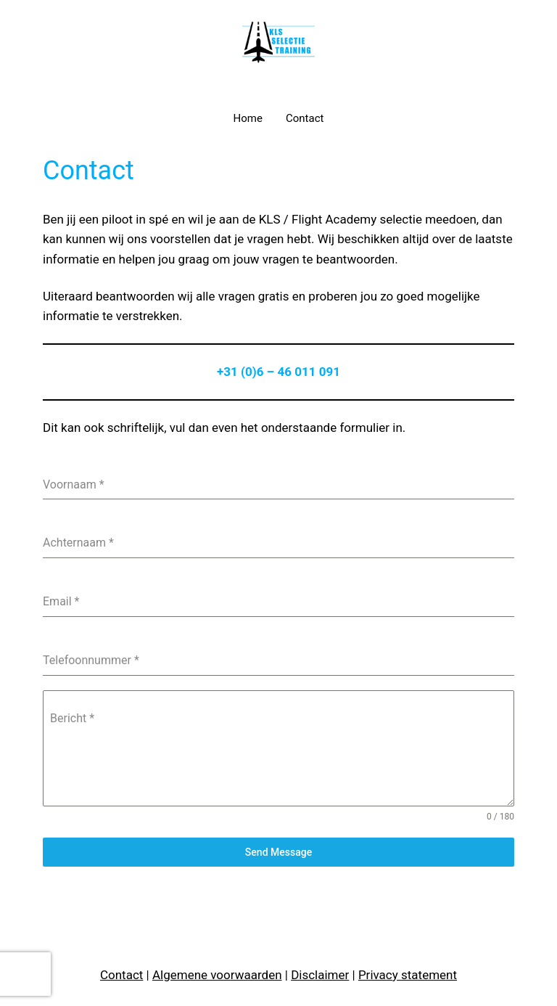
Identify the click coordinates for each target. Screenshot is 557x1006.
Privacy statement (407, 975)
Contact (121, 975)
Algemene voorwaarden (217, 975)
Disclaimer (320, 975)
